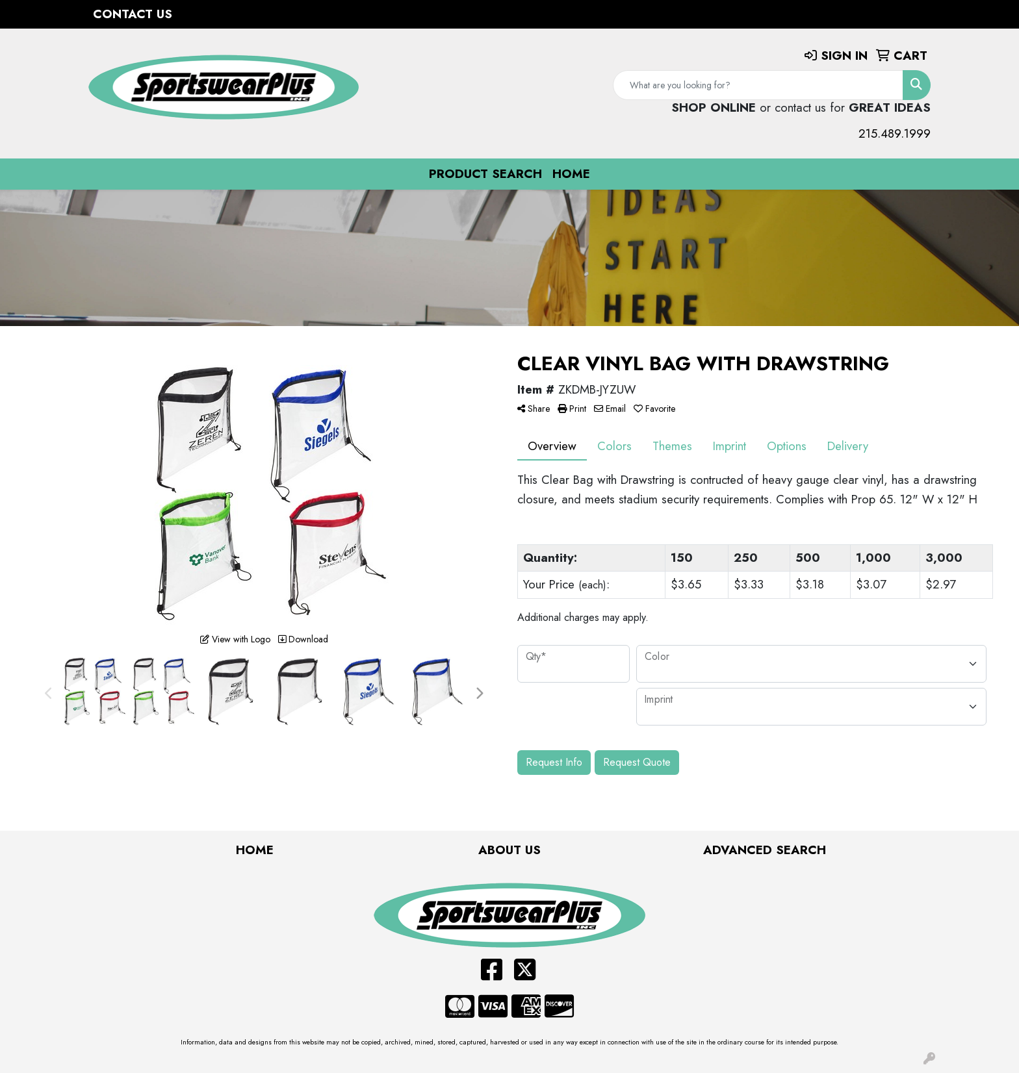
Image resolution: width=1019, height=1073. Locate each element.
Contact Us (132, 14)
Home (571, 174)
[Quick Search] (758, 85)
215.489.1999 (894, 133)
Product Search (485, 174)
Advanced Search (764, 850)
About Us (509, 850)
